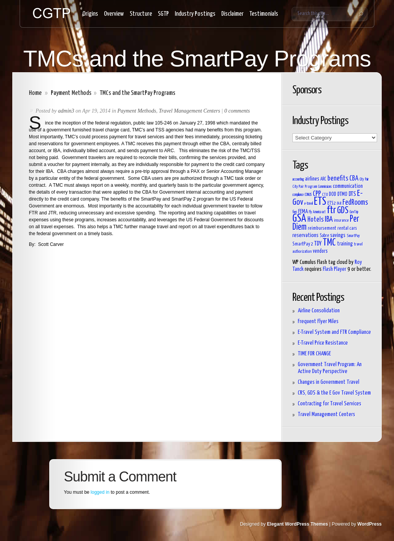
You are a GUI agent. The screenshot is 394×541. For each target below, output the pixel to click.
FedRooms (355, 202)
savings (338, 235)
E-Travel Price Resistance (323, 343)
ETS (320, 201)
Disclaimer (232, 14)
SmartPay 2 (302, 244)
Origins (90, 14)
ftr (331, 210)
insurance (341, 220)
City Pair (364, 179)
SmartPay (353, 236)
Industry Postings (195, 14)
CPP (317, 194)
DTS (352, 194)
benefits (337, 178)
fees (294, 212)
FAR (339, 204)
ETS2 (331, 203)
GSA (299, 219)
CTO (325, 195)
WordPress (369, 524)
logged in (100, 492)
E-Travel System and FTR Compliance (334, 332)
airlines (312, 179)
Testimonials (263, 14)
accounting (298, 179)
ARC (323, 179)
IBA (329, 219)
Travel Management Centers (189, 111)
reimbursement (322, 228)
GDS (343, 210)
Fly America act (317, 212)
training (345, 244)
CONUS (308, 195)
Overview (114, 14)
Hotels (315, 219)
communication (348, 186)
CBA (354, 178)
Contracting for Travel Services (329, 404)
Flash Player (334, 269)
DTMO (342, 194)
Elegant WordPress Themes (297, 524)
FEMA (303, 211)
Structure (141, 14)
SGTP (163, 14)
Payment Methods (71, 93)
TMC (329, 242)
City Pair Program (304, 186)
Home (35, 93)
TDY (318, 244)
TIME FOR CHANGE (314, 354)
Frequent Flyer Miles (318, 321)
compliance (298, 195)
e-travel (308, 204)
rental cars (347, 228)
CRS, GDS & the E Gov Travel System (334, 393)
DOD (332, 194)
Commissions (325, 187)
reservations (305, 235)
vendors (320, 251)
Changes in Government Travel (328, 382)
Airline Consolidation (319, 311)
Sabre (324, 236)
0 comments (237, 111)
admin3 (66, 111)
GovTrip (354, 212)
